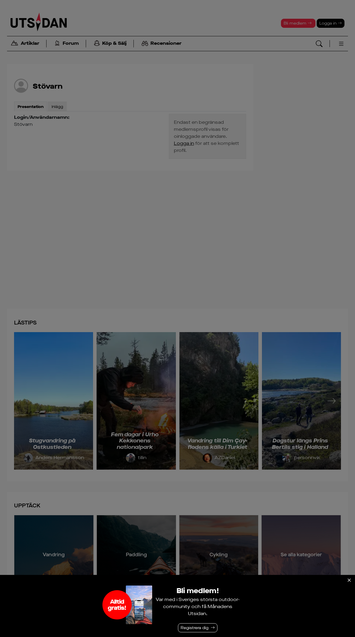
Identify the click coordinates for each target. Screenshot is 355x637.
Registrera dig (194, 628)
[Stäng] (349, 580)
